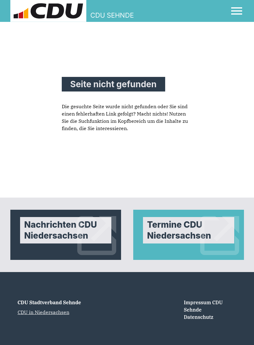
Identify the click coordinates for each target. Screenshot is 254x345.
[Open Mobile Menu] (236, 11)
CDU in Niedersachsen (43, 312)
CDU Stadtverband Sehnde (49, 302)
